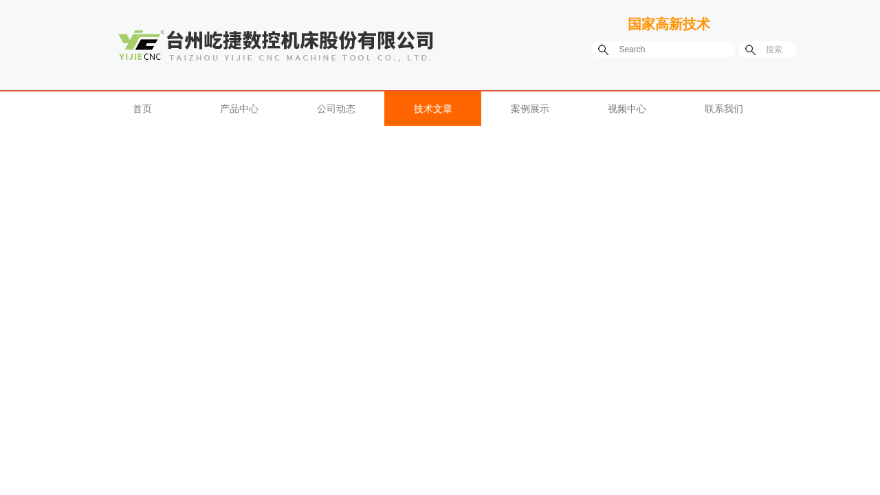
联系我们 (724, 108)
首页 (142, 108)
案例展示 (530, 108)
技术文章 (433, 108)
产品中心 (239, 108)
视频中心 (627, 108)
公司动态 (336, 108)
